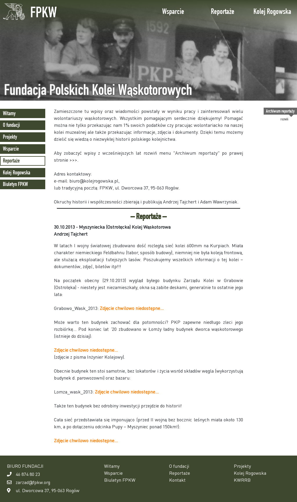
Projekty (10, 136)
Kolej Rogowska (272, 11)
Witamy (9, 113)
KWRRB (242, 480)
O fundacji (11, 125)
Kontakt (177, 480)
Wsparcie (173, 11)
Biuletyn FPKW (15, 184)
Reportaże (222, 11)
